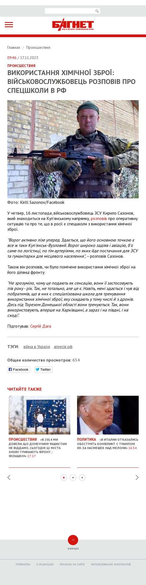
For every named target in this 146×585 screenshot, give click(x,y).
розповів (99, 218)
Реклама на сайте (72, 564)
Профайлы (23, 564)
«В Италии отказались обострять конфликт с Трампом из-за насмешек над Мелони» (108, 441)
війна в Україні (37, 346)
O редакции (45, 564)
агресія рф (63, 346)
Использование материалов (111, 564)
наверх (73, 548)
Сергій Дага (40, 326)
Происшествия (38, 47)
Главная (14, 47)
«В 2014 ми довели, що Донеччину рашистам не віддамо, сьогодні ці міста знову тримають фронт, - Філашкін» (39, 445)
